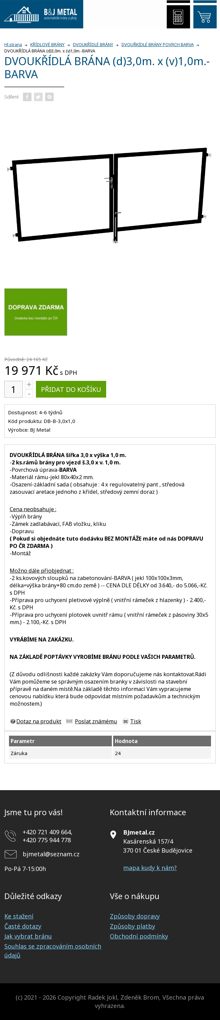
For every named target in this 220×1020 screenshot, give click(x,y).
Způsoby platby (132, 926)
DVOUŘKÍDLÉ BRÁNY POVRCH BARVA (157, 44)
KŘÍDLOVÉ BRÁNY (47, 44)
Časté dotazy (22, 926)
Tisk (135, 721)
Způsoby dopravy (135, 916)
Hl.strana (13, 44)
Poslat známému (96, 721)
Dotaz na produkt (38, 721)
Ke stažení (18, 916)
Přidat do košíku (71, 389)
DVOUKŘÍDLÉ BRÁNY (93, 44)
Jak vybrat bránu (28, 936)
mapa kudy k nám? (150, 868)
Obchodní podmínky (139, 936)
